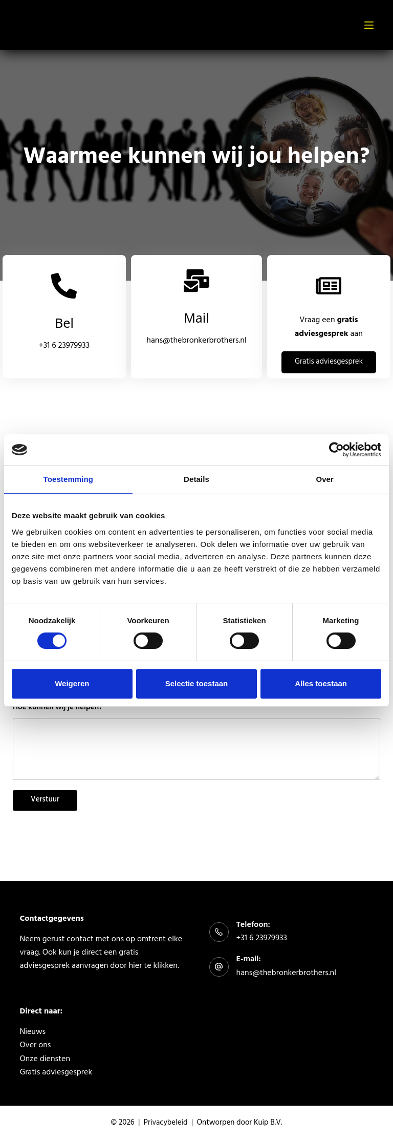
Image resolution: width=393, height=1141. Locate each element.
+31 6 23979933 (64, 346)
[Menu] (369, 25)
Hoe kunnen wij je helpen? (57, 708)
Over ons (35, 1045)
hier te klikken (153, 966)
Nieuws (32, 1032)
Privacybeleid (166, 1123)
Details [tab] (196, 479)
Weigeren (72, 683)
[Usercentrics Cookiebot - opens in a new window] (336, 449)
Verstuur (45, 800)
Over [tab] (325, 479)
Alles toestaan (321, 683)
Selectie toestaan (196, 683)
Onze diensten (44, 1059)
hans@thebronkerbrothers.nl (196, 341)
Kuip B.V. (268, 1123)
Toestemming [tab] (68, 479)
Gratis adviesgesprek (55, 1073)
